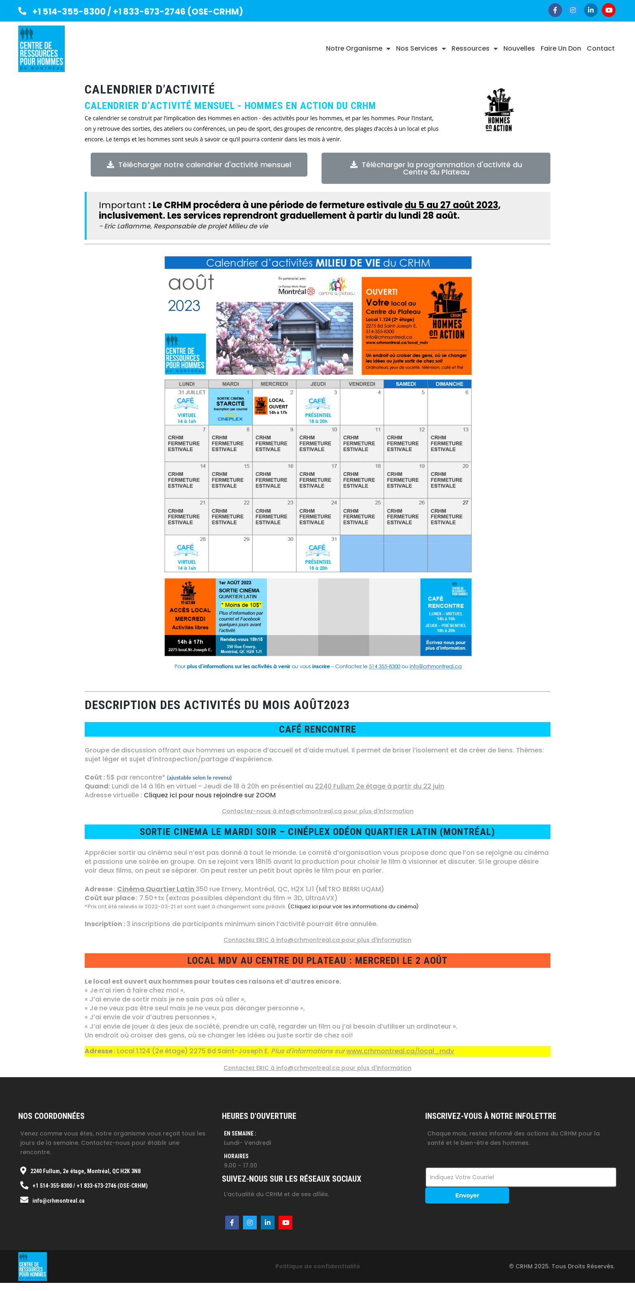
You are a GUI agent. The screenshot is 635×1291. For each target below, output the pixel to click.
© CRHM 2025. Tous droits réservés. (562, 1266)
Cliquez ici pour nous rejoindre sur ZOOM (210, 795)
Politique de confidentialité (317, 1266)
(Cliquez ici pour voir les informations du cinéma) (353, 906)
